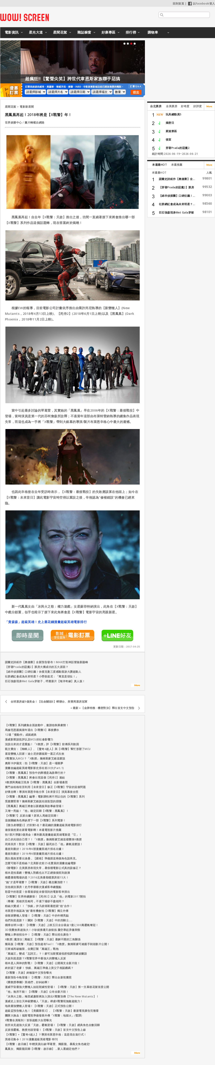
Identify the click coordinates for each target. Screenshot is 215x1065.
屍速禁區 (171, 131)
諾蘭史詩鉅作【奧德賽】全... (177, 179)
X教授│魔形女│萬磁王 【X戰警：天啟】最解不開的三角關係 (43, 939)
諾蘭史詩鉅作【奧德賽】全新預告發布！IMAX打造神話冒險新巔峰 (46, 662)
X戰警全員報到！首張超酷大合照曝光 (28, 1020)
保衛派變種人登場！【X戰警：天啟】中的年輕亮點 (37, 915)
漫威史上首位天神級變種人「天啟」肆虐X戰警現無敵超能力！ (44, 1001)
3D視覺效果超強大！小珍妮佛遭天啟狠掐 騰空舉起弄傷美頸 (42, 930)
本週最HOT (159, 165)
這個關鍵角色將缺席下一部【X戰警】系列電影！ (35, 820)
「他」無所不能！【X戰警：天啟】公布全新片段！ (37, 992)
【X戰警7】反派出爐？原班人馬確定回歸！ (32, 816)
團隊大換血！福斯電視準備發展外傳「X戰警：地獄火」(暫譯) (43, 1015)
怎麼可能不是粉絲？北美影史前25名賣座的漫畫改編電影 (40, 863)
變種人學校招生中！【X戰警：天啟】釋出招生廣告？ (38, 934)
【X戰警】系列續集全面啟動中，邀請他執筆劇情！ (37, 725)
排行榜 (131, 32)
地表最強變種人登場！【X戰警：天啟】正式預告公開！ (40, 1006)
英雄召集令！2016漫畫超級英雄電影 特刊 (31, 1039)
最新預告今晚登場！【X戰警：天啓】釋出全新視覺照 (38, 977)
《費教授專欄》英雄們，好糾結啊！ (27, 982)
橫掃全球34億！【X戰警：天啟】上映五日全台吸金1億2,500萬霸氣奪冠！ (52, 925)
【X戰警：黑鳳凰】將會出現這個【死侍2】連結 (35, 777)
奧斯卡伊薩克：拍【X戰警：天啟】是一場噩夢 (34, 763)
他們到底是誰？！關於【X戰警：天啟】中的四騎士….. (39, 920)
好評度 (197, 106)
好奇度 (185, 106)
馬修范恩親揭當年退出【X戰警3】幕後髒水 (32, 730)
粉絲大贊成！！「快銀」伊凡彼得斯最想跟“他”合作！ (39, 906)
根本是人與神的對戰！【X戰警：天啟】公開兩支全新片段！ (42, 963)
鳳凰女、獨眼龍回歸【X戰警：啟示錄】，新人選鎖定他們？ (42, 1049)
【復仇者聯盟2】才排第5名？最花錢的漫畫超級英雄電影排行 (43, 825)
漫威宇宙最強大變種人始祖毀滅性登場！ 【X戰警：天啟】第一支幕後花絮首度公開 (57, 987)
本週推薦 (176, 165)
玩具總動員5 (174, 114)
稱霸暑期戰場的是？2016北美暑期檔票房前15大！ (37, 877)
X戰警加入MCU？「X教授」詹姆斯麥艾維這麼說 (35, 758)
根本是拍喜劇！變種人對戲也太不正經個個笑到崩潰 (37, 873)
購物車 (153, 32)
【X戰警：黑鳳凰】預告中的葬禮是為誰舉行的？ (35, 773)
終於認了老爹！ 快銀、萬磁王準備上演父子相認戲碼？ (39, 968)
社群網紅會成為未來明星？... (177, 204)
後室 (168, 139)
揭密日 (170, 123)
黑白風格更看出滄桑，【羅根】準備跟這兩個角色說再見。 (41, 858)
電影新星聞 (27, 107)
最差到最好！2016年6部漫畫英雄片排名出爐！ (34, 849)
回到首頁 (178, 3)
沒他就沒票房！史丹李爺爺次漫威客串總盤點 (33, 887)
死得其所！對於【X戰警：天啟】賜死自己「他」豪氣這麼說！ (44, 844)
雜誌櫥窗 (84, 32)
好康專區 (109, 32)
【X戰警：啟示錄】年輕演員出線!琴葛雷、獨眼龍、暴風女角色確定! (47, 1044)
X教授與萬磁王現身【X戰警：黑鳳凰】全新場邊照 (36, 782)
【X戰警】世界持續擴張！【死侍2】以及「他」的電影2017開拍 (45, 896)
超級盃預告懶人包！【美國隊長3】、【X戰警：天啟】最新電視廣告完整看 (52, 1011)
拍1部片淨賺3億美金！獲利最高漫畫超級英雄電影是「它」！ (43, 835)
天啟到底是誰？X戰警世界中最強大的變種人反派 (35, 958)
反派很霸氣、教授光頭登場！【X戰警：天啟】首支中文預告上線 (45, 1030)
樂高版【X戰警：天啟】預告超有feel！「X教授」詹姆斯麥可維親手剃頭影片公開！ (57, 944)
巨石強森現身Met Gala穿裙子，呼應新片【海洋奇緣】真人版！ (45, 681)
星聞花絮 (60, 32)
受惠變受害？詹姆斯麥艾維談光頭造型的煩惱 (33, 801)
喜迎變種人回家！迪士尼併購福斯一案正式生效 (34, 754)
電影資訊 (12, 32)
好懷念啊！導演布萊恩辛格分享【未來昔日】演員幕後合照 (41, 792)
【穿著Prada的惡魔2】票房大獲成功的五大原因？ (37, 667)
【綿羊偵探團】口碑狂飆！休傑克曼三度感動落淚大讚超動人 (43, 672)
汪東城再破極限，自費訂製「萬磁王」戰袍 (32, 949)
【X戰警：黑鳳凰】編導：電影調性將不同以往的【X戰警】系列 (45, 796)
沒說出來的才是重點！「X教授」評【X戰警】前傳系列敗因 (42, 744)
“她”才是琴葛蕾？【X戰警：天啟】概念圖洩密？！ (37, 882)
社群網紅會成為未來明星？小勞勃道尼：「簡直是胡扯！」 (41, 676)
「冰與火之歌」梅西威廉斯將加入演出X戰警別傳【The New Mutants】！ (52, 996)
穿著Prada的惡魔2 (178, 148)
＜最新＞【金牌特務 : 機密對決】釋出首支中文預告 (102, 708)
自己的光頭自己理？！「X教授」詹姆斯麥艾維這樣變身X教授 (43, 839)
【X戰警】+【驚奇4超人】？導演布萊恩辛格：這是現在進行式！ (46, 1034)
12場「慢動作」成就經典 (21, 735)
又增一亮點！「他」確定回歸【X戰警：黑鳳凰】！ (37, 811)
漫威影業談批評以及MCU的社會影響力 (29, 739)
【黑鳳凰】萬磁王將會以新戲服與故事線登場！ (34, 806)
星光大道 (36, 32)
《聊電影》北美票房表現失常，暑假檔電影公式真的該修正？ (43, 868)
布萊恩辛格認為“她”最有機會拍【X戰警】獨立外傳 (37, 911)
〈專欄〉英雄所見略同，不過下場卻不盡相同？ (34, 901)
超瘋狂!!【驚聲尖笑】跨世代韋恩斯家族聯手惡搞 (96, 79)
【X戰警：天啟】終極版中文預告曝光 (28, 973)
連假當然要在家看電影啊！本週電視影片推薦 (33, 830)
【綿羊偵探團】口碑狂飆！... (177, 196)
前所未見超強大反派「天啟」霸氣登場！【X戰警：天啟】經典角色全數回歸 (52, 1025)
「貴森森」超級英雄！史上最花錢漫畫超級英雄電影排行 (46, 622)
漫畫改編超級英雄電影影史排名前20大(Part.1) (34, 768)
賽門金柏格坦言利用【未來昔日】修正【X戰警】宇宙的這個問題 (45, 787)
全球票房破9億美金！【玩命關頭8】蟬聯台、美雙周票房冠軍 (49, 702)
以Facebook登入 (201, 3)
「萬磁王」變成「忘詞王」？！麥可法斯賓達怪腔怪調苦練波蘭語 (46, 954)
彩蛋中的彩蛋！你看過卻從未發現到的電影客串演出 (37, 892)
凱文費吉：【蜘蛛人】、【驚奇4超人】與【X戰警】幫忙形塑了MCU (48, 749)
